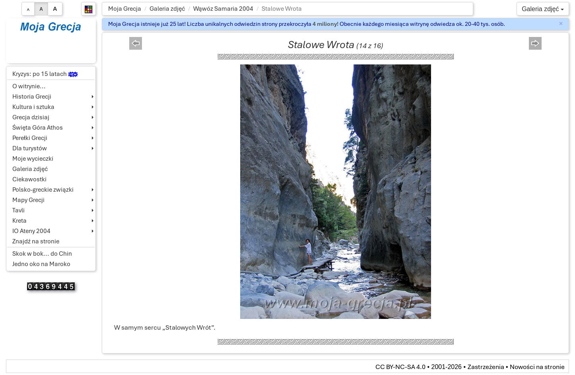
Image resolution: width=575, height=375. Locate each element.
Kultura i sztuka (33, 107)
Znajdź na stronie (35, 241)
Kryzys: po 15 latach (45, 74)
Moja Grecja (124, 9)
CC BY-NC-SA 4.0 (400, 367)
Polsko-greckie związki (43, 190)
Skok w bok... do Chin (42, 254)
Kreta (19, 221)
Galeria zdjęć (167, 9)
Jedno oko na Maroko (41, 264)
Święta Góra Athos (37, 128)
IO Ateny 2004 (31, 231)
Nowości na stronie (537, 367)
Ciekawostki (29, 179)
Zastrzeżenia (486, 367)
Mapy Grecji (28, 200)
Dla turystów (29, 148)
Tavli (18, 210)
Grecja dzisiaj (30, 117)
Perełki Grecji (29, 138)
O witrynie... (29, 86)
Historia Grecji (31, 97)
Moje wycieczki (32, 159)
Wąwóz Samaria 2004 (223, 9)
